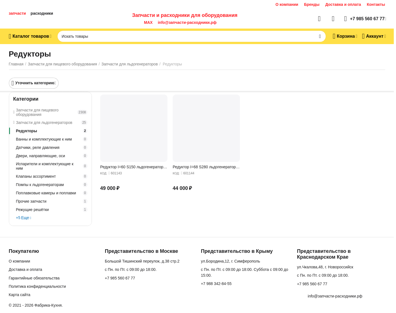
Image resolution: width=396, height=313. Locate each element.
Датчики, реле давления (51, 147)
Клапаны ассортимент (51, 176)
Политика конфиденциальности (37, 286)
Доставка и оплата (343, 4)
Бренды (312, 4)
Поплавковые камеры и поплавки (51, 192)
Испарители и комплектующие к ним (51, 166)
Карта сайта (19, 294)
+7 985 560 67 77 (120, 278)
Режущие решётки (51, 209)
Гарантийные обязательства (34, 278)
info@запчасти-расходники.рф (187, 22)
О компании (286, 4)
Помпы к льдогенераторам (51, 184)
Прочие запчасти (51, 201)
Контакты (376, 4)
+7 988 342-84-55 (216, 283)
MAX (147, 22)
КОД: (103, 173)
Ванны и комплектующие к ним (51, 139)
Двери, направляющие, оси (51, 155)
